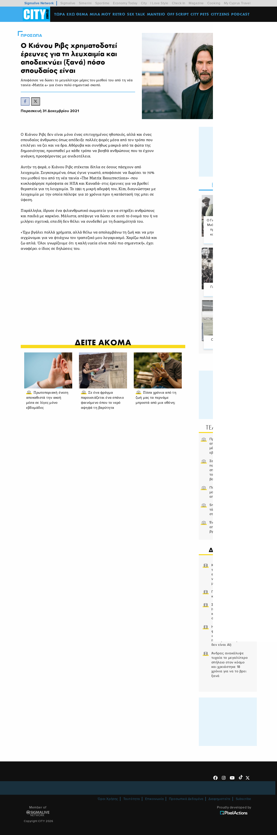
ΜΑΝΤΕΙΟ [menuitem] (157, 14)
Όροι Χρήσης (108, 797)
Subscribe (243, 797)
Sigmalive (67, 3)
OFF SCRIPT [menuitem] (179, 14)
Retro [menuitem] (120, 14)
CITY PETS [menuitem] (201, 14)
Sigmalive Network (39, 3)
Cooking (213, 3)
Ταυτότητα (131, 797)
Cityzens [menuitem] (221, 14)
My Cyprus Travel (237, 3)
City (144, 3)
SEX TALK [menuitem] (137, 14)
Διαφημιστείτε (219, 797)
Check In (178, 3)
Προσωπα (37, 35)
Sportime (102, 3)
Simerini (85, 3)
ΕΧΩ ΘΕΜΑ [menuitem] (78, 14)
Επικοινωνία (154, 797)
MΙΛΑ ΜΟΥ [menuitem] (101, 14)
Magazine (196, 3)
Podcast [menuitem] (241, 14)
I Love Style (159, 3)
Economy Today (125, 3)
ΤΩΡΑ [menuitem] (61, 14)
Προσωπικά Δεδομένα (186, 797)
